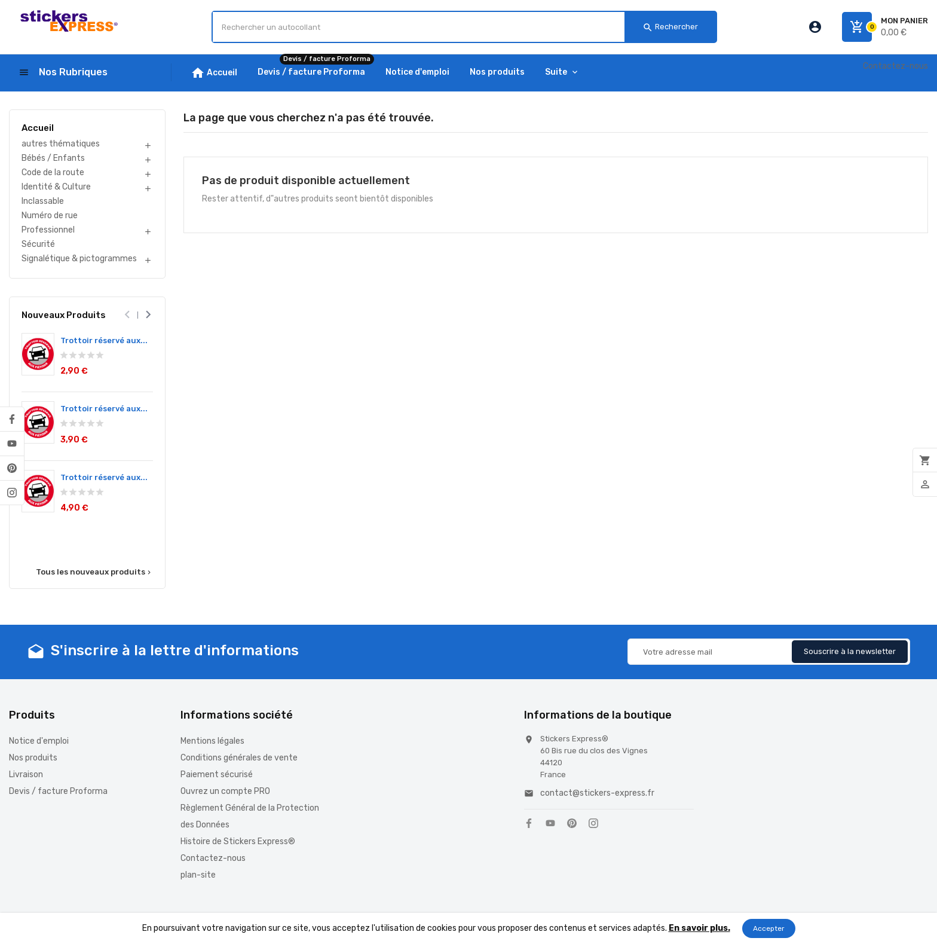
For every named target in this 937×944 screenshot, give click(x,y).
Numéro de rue (50, 215)
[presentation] (127, 314)
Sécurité (38, 244)
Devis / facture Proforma (58, 791)
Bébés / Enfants (53, 158)
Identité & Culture (56, 187)
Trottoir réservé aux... (104, 340)
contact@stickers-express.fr (597, 793)
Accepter (769, 928)
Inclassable (43, 201)
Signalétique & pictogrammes (79, 258)
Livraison (26, 774)
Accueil (38, 128)
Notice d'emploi (39, 741)
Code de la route (53, 172)
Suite (556, 72)
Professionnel (48, 230)
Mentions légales (212, 741)
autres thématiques (61, 144)
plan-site (198, 875)
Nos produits (33, 758)
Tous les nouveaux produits (94, 572)
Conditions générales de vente (239, 758)
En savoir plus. (699, 928)
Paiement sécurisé (216, 774)
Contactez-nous (895, 66)
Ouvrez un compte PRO (225, 791)
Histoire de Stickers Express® (237, 841)
